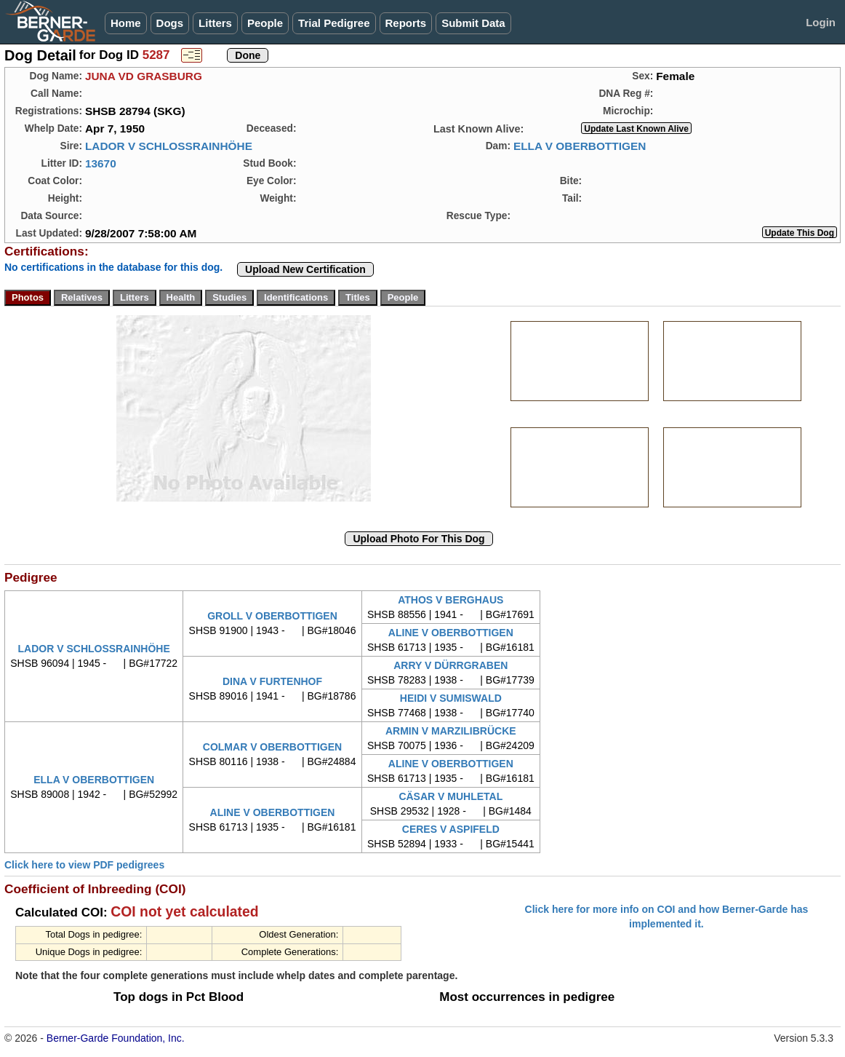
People (265, 23)
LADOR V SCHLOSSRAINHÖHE (168, 146)
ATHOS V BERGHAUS (450, 600)
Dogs (170, 23)
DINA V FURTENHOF (272, 681)
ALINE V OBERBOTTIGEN (450, 632)
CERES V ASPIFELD (451, 829)
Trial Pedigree (333, 23)
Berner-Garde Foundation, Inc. (116, 1038)
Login (821, 22)
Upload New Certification (305, 269)
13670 (100, 163)
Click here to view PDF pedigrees (84, 865)
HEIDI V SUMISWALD (451, 698)
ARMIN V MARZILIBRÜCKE (450, 731)
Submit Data (473, 23)
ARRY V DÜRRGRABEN (450, 665)
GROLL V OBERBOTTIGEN (272, 616)
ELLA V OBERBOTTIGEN (579, 146)
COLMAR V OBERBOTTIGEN (272, 747)
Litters (215, 23)
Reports (406, 23)
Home (126, 23)
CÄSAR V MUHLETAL (450, 796)
